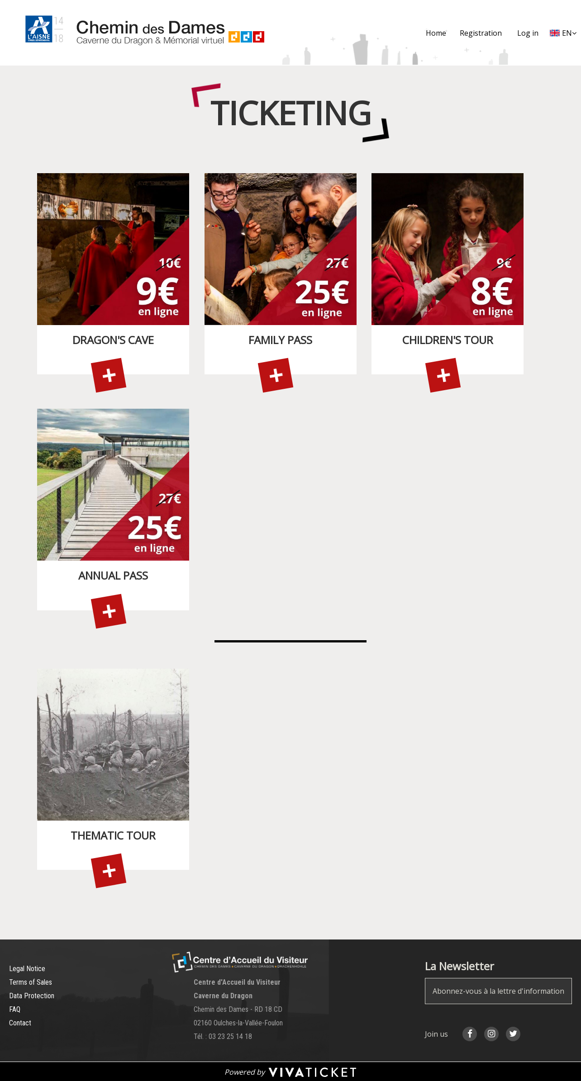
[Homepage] (139, 32)
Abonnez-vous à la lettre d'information (498, 991)
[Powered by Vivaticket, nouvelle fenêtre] (290, 1071)
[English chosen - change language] (563, 33)
